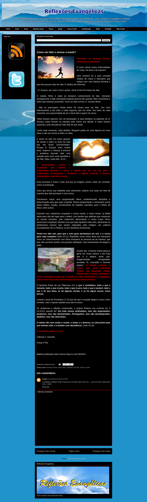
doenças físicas (52, 367)
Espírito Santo (38, 29)
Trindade (108, 29)
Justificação (86, 29)
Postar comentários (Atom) (76, 458)
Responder (45, 387)
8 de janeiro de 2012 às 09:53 (58, 379)
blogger (45, 379)
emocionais (62, 367)
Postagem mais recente (46, 451)
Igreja (60, 29)
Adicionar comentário (45, 392)
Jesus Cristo (72, 29)
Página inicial (74, 451)
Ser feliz (76, 367)
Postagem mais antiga (101, 451)
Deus (26, 29)
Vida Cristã (120, 29)
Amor (17, 29)
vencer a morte (85, 367)
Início (8, 29)
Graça (51, 29)
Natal (98, 29)
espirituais (69, 367)
